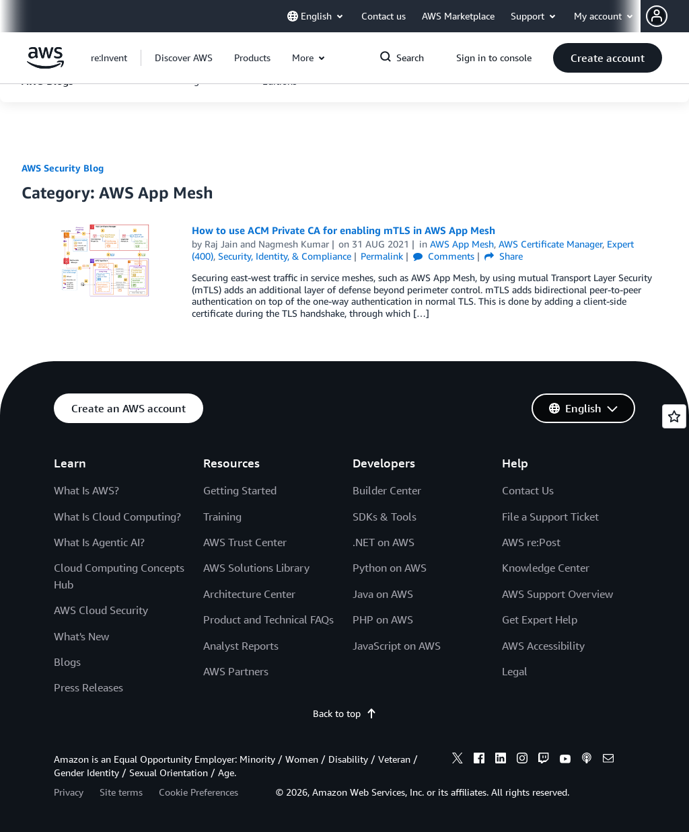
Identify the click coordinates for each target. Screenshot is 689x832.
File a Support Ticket (550, 516)
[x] (457, 760)
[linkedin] (500, 760)
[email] (608, 760)
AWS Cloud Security (101, 610)
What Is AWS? (86, 490)
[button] (667, 16)
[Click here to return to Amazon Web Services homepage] (45, 65)
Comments (443, 256)
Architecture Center (249, 594)
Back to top (345, 713)
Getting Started (240, 490)
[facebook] (479, 760)
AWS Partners (235, 671)
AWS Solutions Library (256, 567)
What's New (81, 636)
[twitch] (543, 760)
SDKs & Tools (384, 516)
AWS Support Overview (557, 594)
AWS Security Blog (63, 168)
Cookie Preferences (198, 792)
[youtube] (565, 760)
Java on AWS (383, 594)
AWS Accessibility (543, 645)
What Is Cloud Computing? (117, 516)
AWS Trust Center (245, 542)
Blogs (67, 662)
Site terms (121, 792)
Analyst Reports (241, 645)
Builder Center (387, 490)
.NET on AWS (383, 542)
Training (222, 516)
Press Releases (88, 687)
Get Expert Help (539, 619)
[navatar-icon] (656, 16)
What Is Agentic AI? (99, 542)
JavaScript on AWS (397, 645)
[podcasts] (586, 760)
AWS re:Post (531, 542)
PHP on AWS (383, 619)
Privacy (68, 792)
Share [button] (503, 256)
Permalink (382, 256)
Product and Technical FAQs (268, 619)
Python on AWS (390, 567)
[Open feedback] (674, 416)
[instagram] (522, 760)
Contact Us (528, 490)
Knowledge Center (545, 567)
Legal (515, 671)
